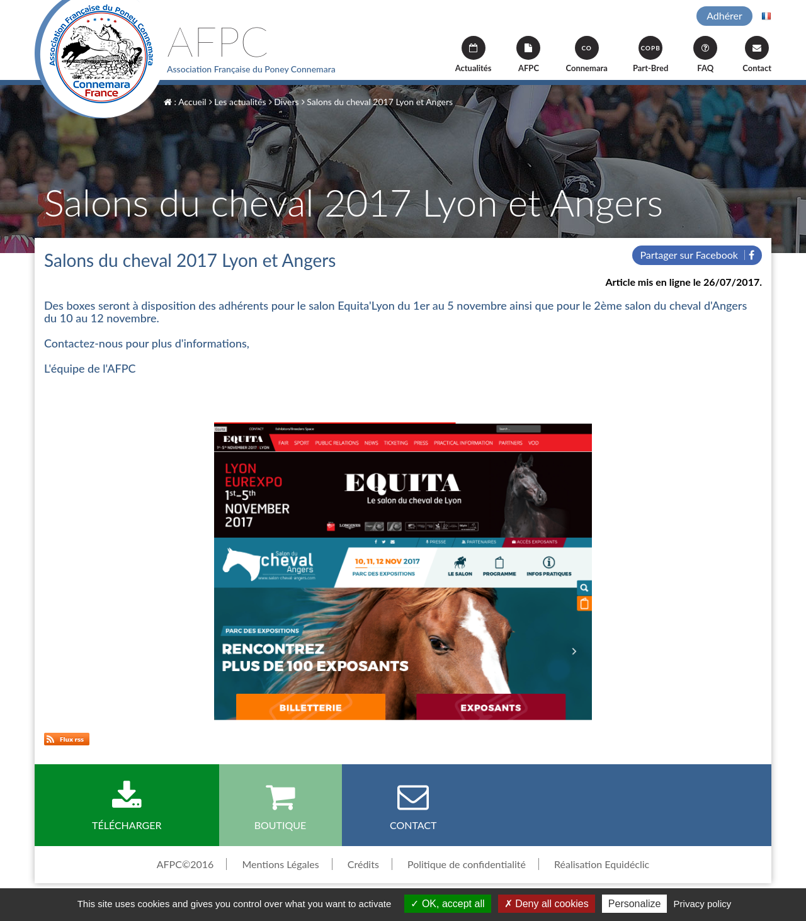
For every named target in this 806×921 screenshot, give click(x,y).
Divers (284, 101)
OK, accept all (447, 903)
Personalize (634, 903)
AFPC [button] (528, 54)
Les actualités (237, 101)
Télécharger (127, 806)
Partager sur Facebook (697, 255)
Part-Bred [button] (650, 54)
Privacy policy (703, 903)
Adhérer (724, 15)
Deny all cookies (546, 903)
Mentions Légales (280, 864)
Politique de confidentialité (466, 864)
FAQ (705, 54)
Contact (756, 54)
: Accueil (185, 101)
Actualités (473, 54)
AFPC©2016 (185, 864)
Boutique (280, 806)
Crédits (363, 864)
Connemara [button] (586, 54)
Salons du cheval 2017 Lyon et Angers (377, 101)
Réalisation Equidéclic (601, 864)
